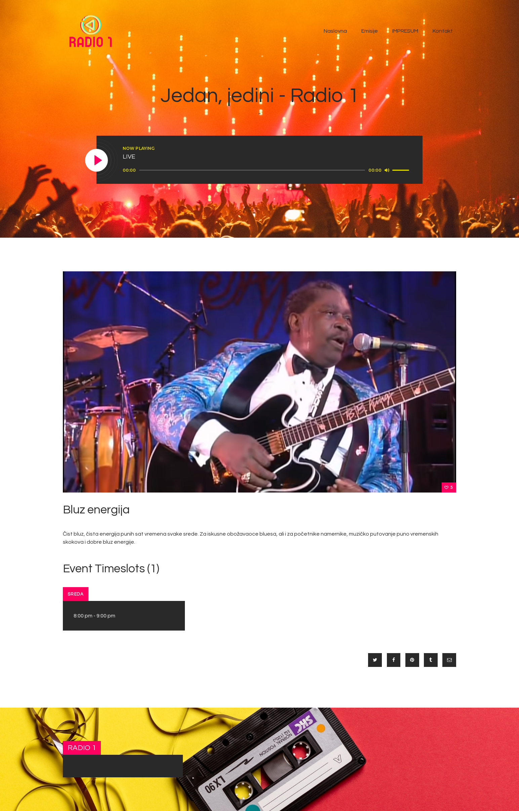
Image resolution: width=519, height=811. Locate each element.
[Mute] (387, 170)
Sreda (76, 594)
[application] (267, 170)
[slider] (252, 170)
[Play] (96, 160)
